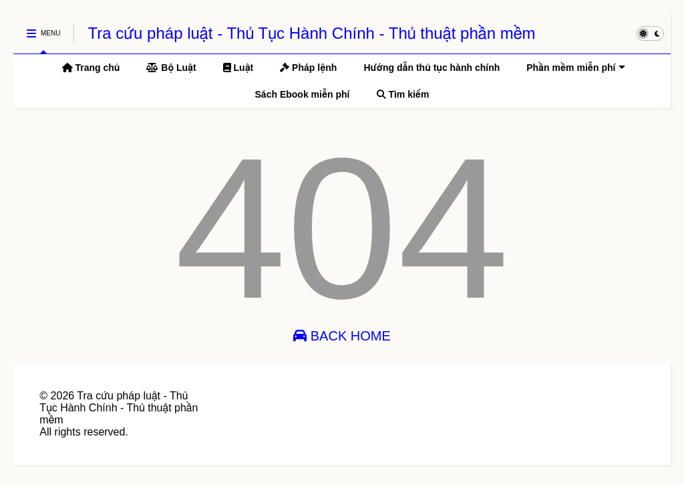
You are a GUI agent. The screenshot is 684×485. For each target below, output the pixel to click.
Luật (238, 67)
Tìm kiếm (403, 94)
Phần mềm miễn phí (575, 67)
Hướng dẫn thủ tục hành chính (431, 67)
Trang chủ (91, 67)
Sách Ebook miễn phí (302, 94)
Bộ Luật (171, 67)
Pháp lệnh (308, 67)
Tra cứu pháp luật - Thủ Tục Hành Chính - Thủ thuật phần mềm (311, 33)
